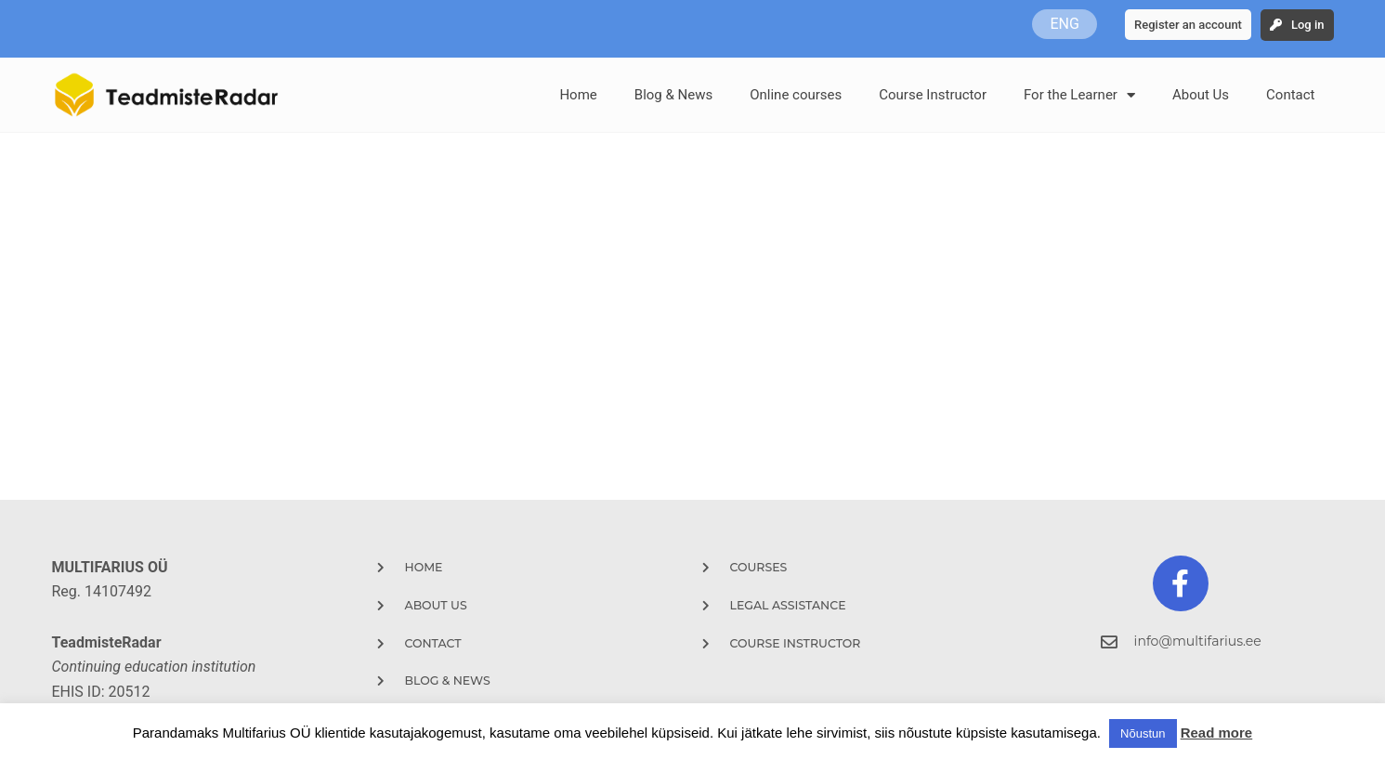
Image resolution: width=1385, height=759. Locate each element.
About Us (1200, 94)
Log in (1308, 25)
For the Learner (1079, 95)
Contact (1290, 94)
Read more (1217, 732)
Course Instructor (932, 94)
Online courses (796, 94)
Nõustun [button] (1142, 733)
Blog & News (673, 94)
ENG (1064, 24)
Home (577, 94)
